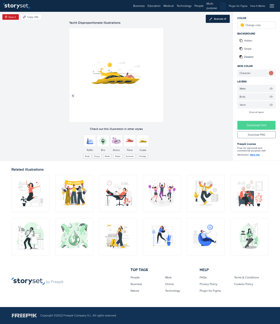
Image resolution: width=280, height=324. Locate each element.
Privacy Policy (208, 284)
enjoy (97, 156)
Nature (135, 291)
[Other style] (90, 141)
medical (71, 6)
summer (130, 156)
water (118, 156)
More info (255, 154)
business (41, 6)
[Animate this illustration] (218, 19)
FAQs (203, 277)
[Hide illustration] (271, 88)
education (56, 6)
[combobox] (178, 6)
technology (86, 6)
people (101, 6)
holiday (142, 156)
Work (168, 277)
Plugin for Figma (210, 291)
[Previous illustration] (73, 96)
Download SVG (256, 125)
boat (87, 156)
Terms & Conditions (246, 277)
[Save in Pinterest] (10, 17)
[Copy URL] (31, 17)
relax (107, 156)
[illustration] (30, 193)
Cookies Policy (243, 284)
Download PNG (256, 135)
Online (169, 284)
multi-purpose (118, 6)
